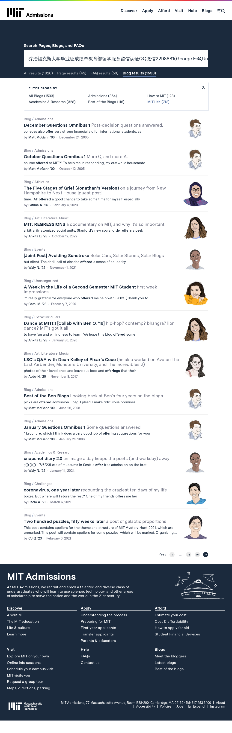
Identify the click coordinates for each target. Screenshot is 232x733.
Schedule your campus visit (30, 681)
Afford (160, 621)
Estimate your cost (171, 627)
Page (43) (71, 85)
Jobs (179, 719)
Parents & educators (98, 653)
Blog (27, 131)
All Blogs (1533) (41, 108)
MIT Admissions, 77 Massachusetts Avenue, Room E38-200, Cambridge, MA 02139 (122, 715)
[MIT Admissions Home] (30, 11)
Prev (162, 567)
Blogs (160, 662)
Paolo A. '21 (37, 515)
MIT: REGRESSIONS (94, 236)
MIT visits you (18, 688)
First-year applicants (98, 640)
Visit (11, 662)
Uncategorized (46, 293)
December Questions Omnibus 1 (93, 137)
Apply (86, 621)
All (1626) (38, 85)
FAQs (85, 668)
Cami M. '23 (37, 316)
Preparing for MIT (96, 634)
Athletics (41, 194)
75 (188, 567)
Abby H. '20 (37, 389)
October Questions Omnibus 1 (76, 169)
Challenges (43, 496)
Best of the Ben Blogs (94, 408)
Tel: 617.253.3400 (198, 715)
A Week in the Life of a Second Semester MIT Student (90, 302)
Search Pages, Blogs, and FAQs (56, 45)
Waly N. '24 (36, 280)
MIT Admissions (41, 589)
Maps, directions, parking (28, 700)
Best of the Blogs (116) (106, 114)
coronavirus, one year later (95, 502)
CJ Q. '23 (35, 551)
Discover (14, 621)
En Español (196, 719)
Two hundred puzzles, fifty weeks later (95, 534)
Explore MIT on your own (28, 668)
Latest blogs (165, 675)
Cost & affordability (171, 634)
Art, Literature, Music (51, 231)
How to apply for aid (172, 640)
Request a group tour (25, 694)
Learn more (16, 646)
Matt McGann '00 (41, 150)
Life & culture (18, 640)
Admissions (44, 131)
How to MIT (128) (161, 108)
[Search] (221, 10)
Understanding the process (104, 627)
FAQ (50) (104, 85)
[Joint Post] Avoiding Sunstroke (94, 268)
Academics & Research (52, 465)
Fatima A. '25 (38, 217)
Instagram (217, 719)
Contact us (90, 675)
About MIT (16, 627)
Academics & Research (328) (52, 114)
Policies (165, 719)
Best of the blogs (169, 681)
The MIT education (23, 634)
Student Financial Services (177, 646)
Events (39, 262)
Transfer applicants (97, 646)
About (220, 715)
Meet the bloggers (170, 668)
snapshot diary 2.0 (97, 471)
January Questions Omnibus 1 (83, 439)
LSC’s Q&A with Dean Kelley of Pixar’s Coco (101, 374)
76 (197, 567)
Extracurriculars (47, 330)
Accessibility (145, 719)
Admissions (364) (102, 108)
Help (85, 662)
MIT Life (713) (158, 114)
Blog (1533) (139, 85)
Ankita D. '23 (37, 249)
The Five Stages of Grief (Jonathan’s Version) (95, 203)
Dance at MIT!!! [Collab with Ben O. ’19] (99, 338)
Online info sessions (24, 675)
